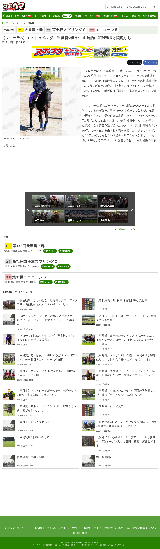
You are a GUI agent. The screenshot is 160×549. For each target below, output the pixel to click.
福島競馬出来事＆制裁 (30, 457)
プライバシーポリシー (69, 527)
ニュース (67, 16)
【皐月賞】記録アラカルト (33, 421)
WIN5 (27, 16)
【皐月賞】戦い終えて (110, 406)
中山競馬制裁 (104, 457)
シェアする (136, 62)
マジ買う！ (92, 16)
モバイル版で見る (114, 7)
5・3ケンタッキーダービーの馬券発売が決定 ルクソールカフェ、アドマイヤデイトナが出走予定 (47, 320)
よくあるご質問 (11, 527)
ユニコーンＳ (12, 16)
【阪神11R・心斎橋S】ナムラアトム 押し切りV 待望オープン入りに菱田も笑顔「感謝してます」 (126, 441)
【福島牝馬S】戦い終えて (33, 437)
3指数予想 (110, 16)
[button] (4, 16)
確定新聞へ (66, 251)
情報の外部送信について (144, 527)
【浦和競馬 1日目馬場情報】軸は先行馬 (121, 300)
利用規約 (51, 527)
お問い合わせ (37, 527)
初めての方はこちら (137, 7)
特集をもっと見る (126, 229)
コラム (125, 16)
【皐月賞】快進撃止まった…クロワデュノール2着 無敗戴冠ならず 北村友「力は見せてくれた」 (126, 375)
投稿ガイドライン (92, 527)
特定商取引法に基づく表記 (117, 527)
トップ (5, 23)
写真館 (78, 16)
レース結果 (54, 16)
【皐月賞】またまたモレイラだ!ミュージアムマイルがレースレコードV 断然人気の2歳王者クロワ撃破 (125, 339)
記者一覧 (136, 16)
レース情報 (40, 16)
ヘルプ (25, 527)
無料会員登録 (149, 16)
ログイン (154, 7)
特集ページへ (49, 251)
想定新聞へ (64, 266)
